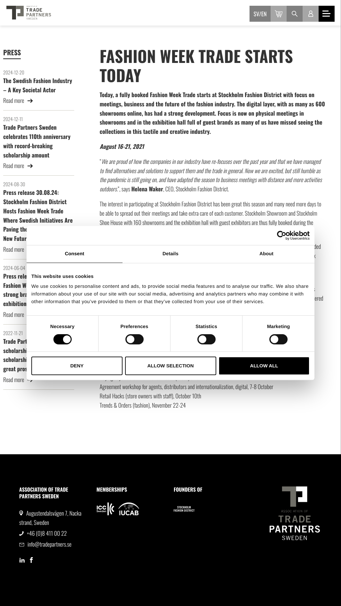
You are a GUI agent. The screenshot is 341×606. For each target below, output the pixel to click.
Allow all (264, 365)
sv (256, 14)
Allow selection (170, 365)
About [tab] (266, 254)
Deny (77, 365)
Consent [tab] (74, 254)
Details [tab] (170, 254)
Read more (18, 100)
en (264, 14)
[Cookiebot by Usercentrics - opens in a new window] (282, 235)
